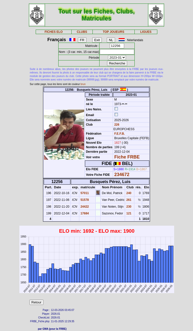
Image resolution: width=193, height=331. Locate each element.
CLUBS (82, 32)
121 (128, 213)
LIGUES (146, 32)
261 (128, 200)
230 (128, 206)
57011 (84, 193)
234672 (121, 174)
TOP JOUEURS (113, 32)
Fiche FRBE (127, 156)
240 (128, 193)
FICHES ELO (53, 32)
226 (116, 124)
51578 (84, 200)
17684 (84, 213)
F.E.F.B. (119, 133)
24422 (84, 206)
